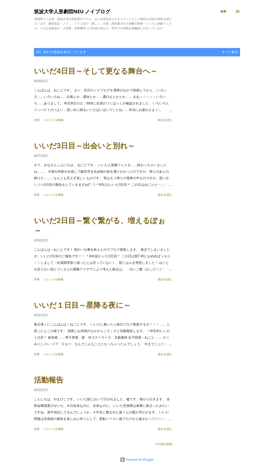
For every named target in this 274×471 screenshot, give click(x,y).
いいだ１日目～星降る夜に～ (82, 305)
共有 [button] (37, 120)
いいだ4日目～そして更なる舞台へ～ (96, 71)
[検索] (223, 11)
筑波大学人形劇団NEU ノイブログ (72, 11)
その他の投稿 (163, 444)
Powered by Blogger (137, 459)
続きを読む (165, 120)
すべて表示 (230, 52)
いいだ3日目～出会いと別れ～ (84, 146)
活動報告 (48, 380)
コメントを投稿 (53, 120)
